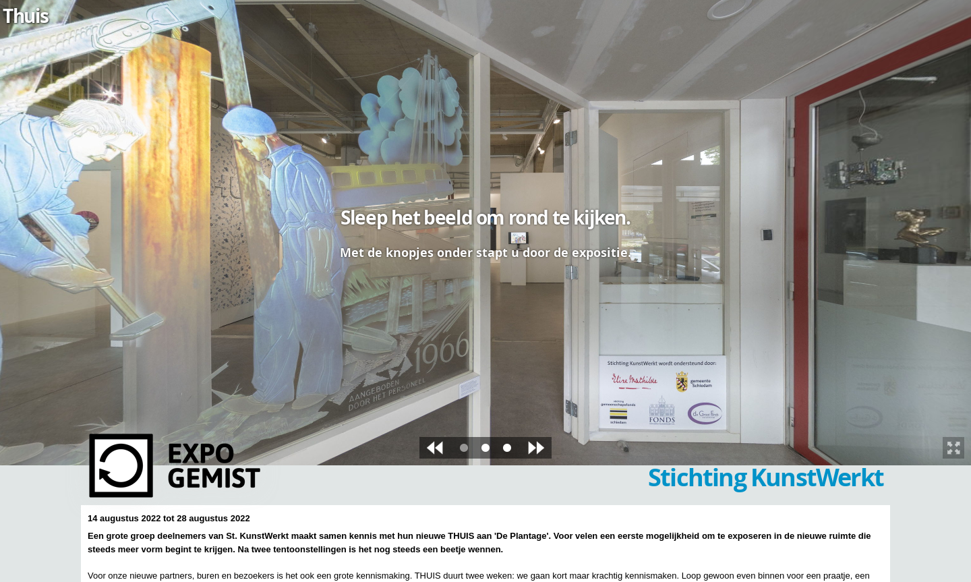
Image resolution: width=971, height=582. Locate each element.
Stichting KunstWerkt (765, 477)
